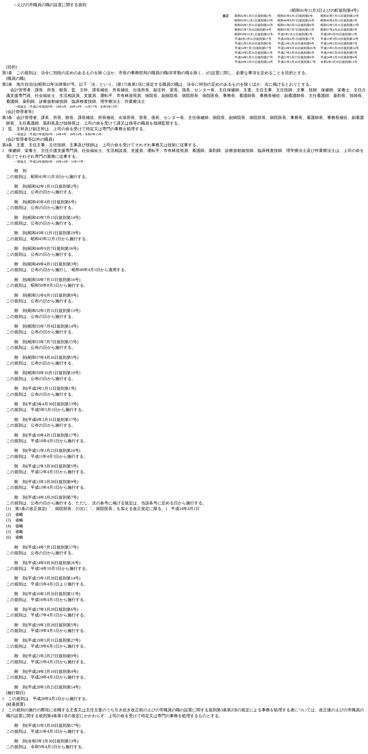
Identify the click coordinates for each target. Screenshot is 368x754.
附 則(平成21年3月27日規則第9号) (46, 656)
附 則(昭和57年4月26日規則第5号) (46, 357)
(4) (14, 526)
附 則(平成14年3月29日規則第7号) (46, 497)
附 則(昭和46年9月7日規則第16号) (46, 248)
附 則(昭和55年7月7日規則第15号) (46, 342)
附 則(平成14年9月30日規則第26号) (47, 563)
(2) (14, 514)
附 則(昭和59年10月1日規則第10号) (47, 373)
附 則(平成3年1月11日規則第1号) (45, 388)
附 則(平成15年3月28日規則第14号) (47, 578)
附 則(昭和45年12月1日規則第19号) (47, 233)
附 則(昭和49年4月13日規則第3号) (46, 264)
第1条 (155, 73)
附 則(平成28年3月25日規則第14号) (47, 687)
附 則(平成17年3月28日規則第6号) (46, 609)
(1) (103, 508)
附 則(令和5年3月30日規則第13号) (46, 741)
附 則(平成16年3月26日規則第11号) (47, 594)
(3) (14, 520)
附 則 (20, 171)
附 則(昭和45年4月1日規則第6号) (45, 202)
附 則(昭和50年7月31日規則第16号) (47, 280)
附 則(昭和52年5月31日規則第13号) (47, 310)
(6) (14, 537)
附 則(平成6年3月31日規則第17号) (46, 419)
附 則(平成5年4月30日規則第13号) (46, 404)
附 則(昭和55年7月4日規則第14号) (46, 326)
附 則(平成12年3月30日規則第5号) (46, 466)
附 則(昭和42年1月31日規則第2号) (46, 186)
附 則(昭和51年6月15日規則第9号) (46, 295)
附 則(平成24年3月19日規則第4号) (46, 671)
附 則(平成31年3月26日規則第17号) (47, 725)
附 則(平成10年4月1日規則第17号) (46, 435)
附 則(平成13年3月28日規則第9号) (46, 482)
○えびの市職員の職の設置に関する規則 (50, 5)
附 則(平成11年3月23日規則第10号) (47, 450)
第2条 (184, 93)
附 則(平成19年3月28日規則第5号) (46, 625)
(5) (14, 531)
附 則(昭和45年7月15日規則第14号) (47, 217)
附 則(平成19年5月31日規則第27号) (47, 640)
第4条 (101, 145)
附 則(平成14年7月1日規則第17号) (46, 547)
